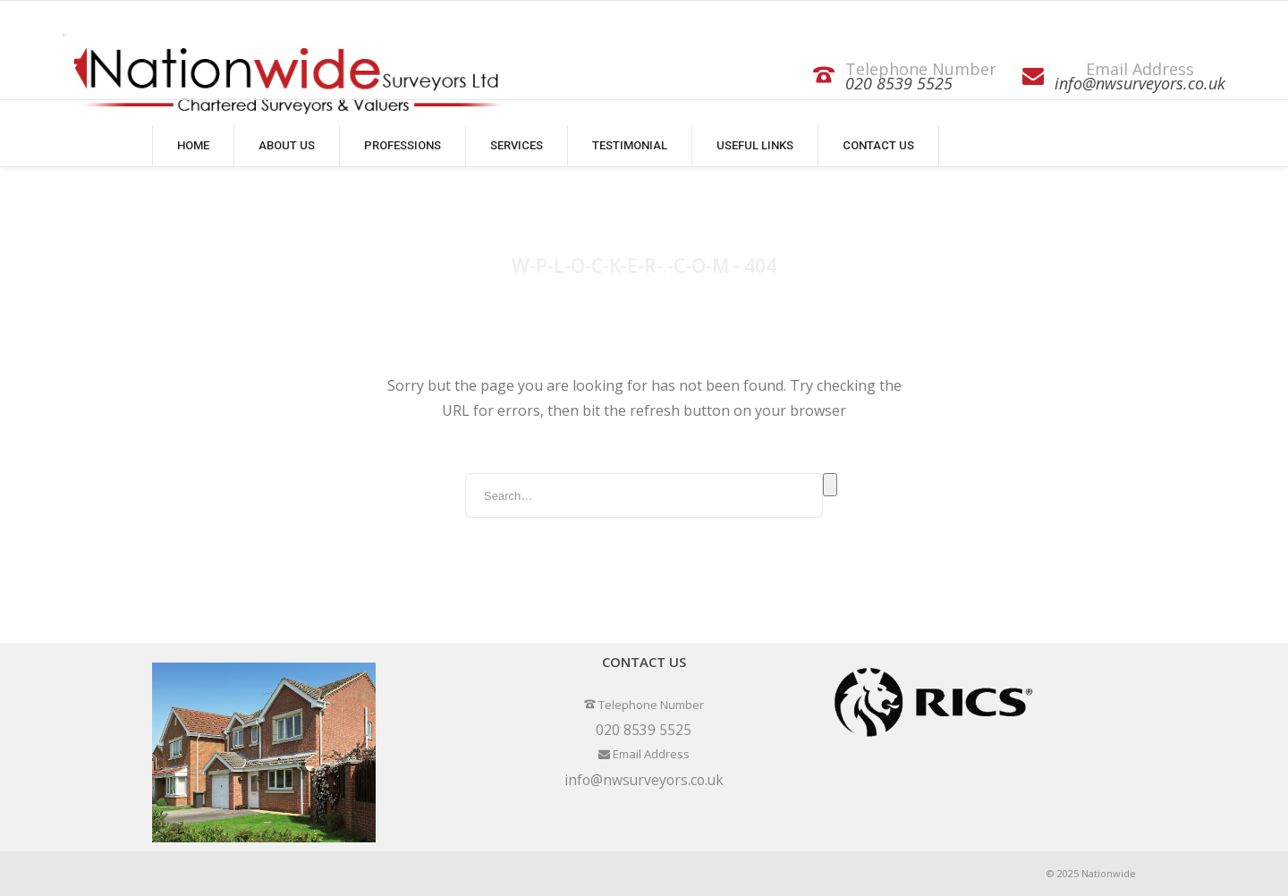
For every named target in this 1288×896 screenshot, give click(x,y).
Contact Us (878, 145)
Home (193, 145)
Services (516, 145)
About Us (286, 145)
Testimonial (629, 145)
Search (830, 484)
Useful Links (754, 145)
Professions (402, 145)
